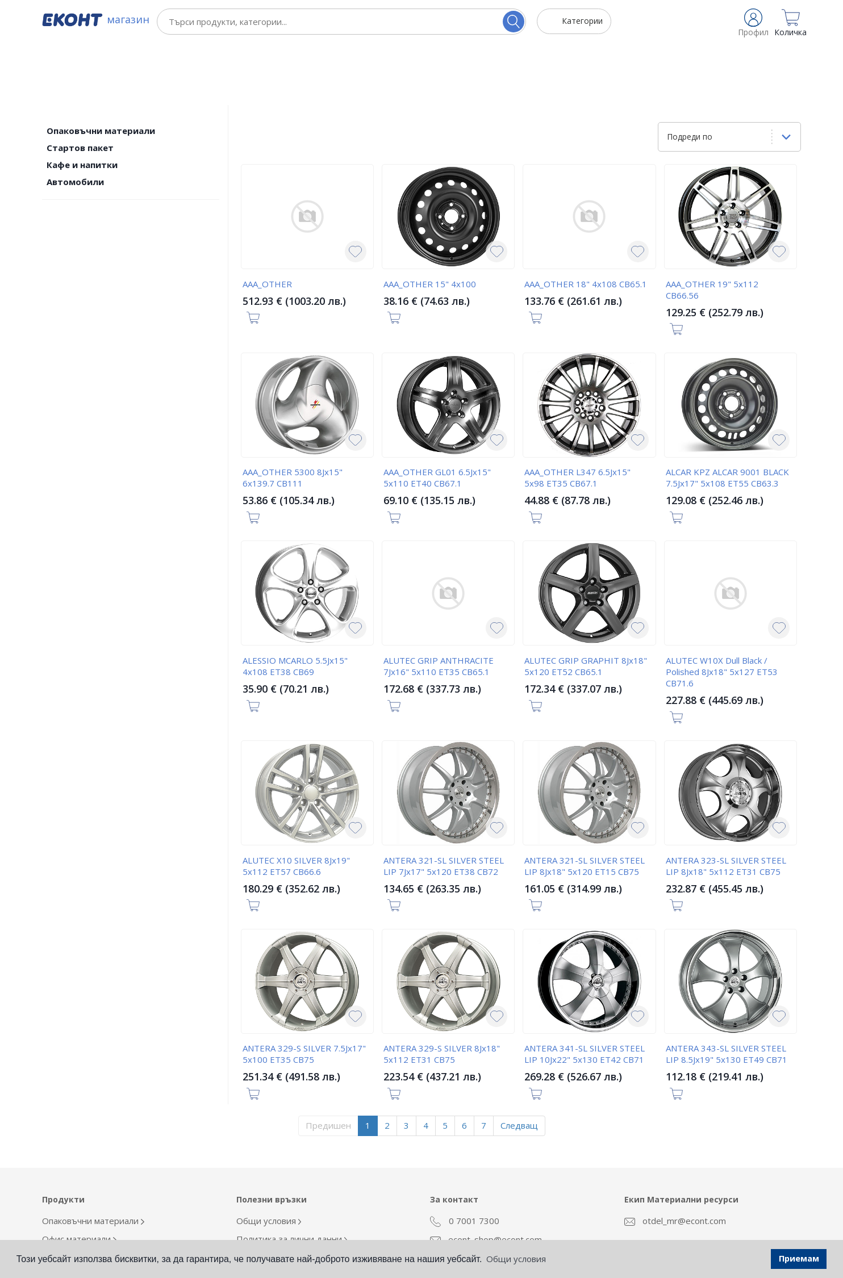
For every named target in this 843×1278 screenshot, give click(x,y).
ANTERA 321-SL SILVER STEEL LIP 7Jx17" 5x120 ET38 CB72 (443, 803)
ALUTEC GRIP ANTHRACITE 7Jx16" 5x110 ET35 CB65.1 (438, 603)
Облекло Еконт (75, 1194)
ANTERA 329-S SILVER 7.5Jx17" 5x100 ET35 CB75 (304, 991)
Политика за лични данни (292, 1176)
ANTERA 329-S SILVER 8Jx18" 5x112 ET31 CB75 (441, 991)
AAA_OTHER (267, 221)
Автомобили (75, 119)
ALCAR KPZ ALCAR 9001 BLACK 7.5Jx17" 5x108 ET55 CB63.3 (727, 415)
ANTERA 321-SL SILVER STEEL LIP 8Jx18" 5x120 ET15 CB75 (584, 803)
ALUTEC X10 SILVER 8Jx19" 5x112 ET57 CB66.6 (296, 803)
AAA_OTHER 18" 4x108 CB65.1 (585, 221)
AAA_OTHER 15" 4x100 (429, 221)
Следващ (519, 1063)
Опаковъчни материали (101, 68)
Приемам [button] (799, 1258)
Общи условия (269, 1158)
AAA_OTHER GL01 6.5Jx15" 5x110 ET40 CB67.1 (437, 415)
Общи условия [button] (516, 1258)
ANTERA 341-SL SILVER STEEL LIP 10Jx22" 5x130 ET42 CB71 (584, 991)
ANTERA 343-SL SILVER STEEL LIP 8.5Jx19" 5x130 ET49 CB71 (726, 991)
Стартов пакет (80, 85)
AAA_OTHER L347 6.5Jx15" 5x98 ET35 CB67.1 (577, 415)
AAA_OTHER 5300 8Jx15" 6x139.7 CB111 (293, 415)
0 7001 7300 (464, 1159)
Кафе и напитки (82, 102)
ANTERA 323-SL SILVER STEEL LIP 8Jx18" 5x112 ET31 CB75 (726, 803)
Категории (582, 20)
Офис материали (79, 1176)
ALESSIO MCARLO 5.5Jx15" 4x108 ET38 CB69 (295, 603)
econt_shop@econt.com (486, 1177)
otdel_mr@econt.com (675, 1158)
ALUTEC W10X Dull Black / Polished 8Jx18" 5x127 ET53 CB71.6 (722, 609)
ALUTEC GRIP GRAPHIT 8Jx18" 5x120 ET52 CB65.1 (585, 603)
